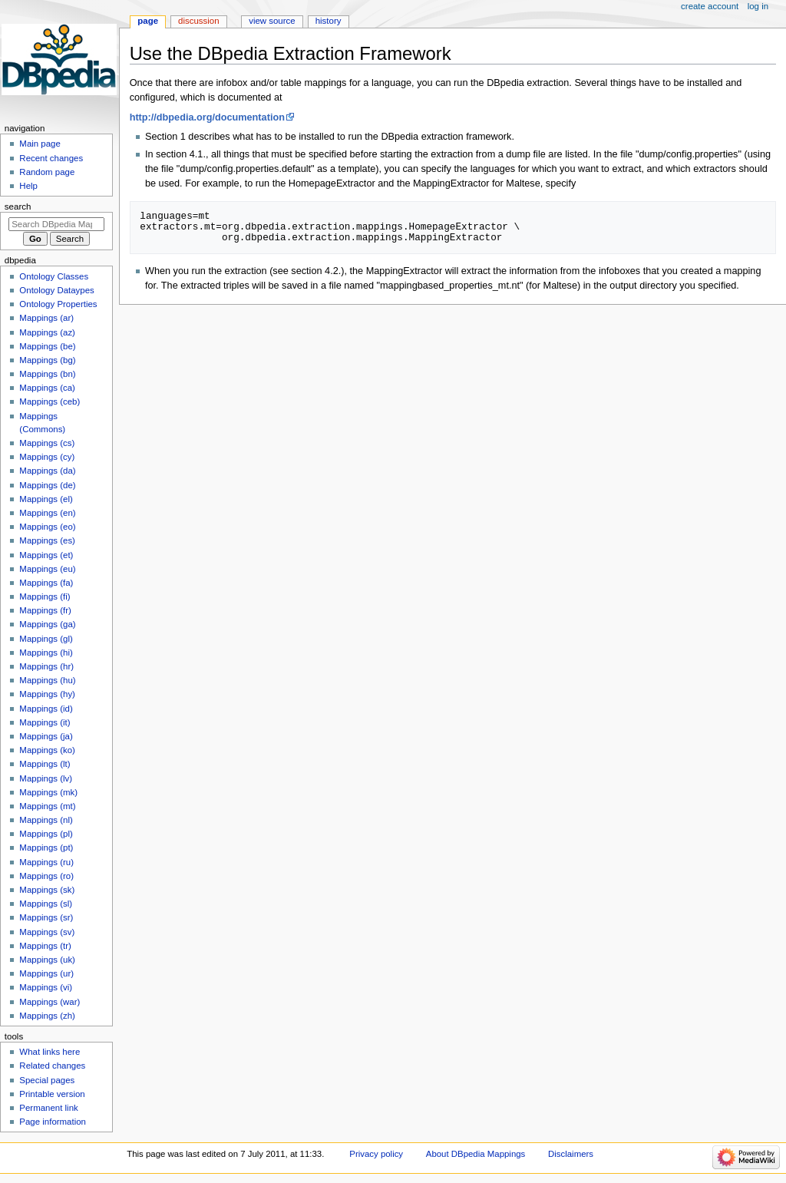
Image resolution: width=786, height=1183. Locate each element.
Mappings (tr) (45, 945)
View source (272, 20)
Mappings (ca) (47, 387)
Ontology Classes (53, 276)
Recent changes (51, 158)
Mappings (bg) (47, 360)
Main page (40, 143)
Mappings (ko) (47, 750)
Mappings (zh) (47, 1015)
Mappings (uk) (47, 959)
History (328, 20)
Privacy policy (376, 1153)
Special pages (46, 1080)
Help (28, 185)
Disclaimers (570, 1153)
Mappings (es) (47, 540)
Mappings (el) (45, 499)
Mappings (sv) (46, 932)
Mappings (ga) (47, 624)
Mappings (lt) (44, 763)
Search (18, 206)
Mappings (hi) (45, 652)
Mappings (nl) (45, 819)
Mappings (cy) (46, 456)
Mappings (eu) (47, 568)
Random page (46, 172)
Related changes (52, 1065)
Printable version (51, 1094)
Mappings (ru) (46, 862)
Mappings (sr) (46, 917)
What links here (49, 1051)
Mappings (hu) (47, 680)
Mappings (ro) (46, 876)
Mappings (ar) (46, 317)
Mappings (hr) (46, 666)
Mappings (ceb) (49, 401)
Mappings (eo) (47, 526)
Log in (758, 6)
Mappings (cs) (46, 443)
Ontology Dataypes (56, 290)
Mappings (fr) (45, 610)
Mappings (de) (47, 485)
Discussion (198, 20)
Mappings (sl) (45, 903)
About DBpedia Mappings (476, 1153)
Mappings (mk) (48, 792)
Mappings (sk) (46, 889)
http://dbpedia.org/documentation (207, 117)
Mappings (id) (45, 708)
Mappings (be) (47, 346)
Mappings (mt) (47, 806)
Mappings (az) (47, 332)
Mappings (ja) (45, 736)
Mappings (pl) (45, 833)
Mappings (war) (49, 1001)
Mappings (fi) (44, 596)
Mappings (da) (47, 470)
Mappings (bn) (47, 373)
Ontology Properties (58, 304)
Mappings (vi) (45, 987)
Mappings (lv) (45, 778)
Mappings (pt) (46, 847)
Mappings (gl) (45, 638)
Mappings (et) (46, 555)
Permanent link (48, 1107)
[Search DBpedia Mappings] (56, 224)
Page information (52, 1121)
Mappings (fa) (46, 582)
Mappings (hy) (47, 694)
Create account (709, 6)
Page (147, 20)
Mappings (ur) (46, 973)
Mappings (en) (47, 512)
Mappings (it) (44, 722)
